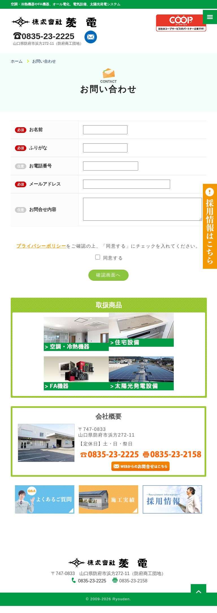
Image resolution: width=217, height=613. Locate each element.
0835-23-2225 (47, 36)
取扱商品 (109, 312)
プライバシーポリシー (41, 253)
